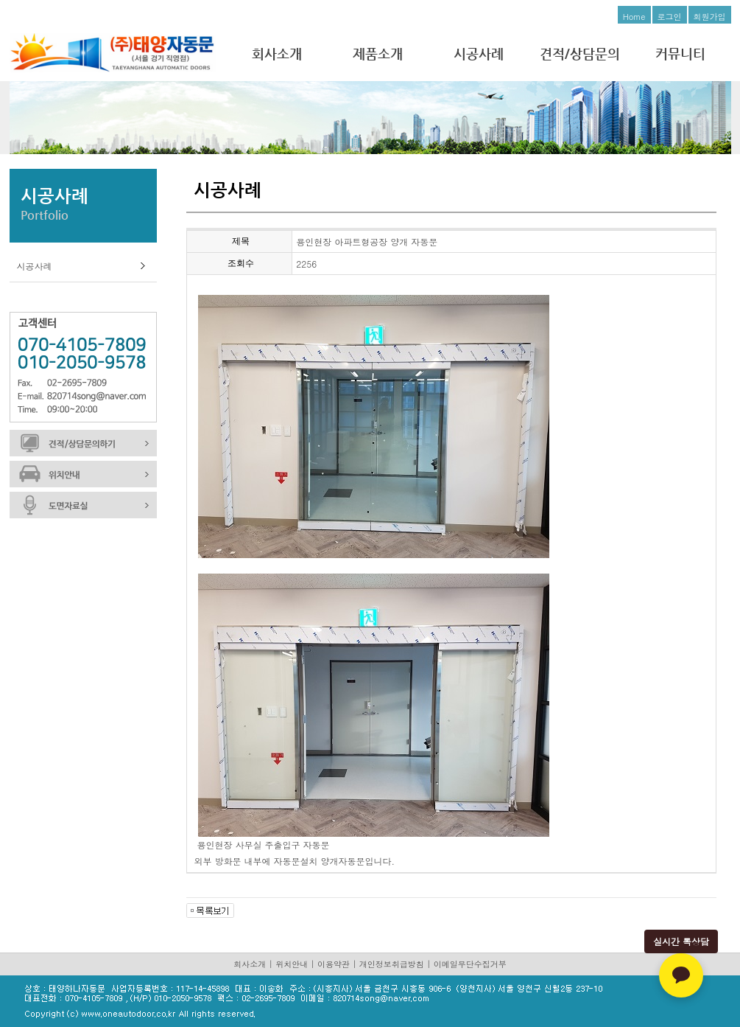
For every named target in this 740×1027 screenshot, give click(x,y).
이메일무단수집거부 (470, 963)
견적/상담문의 (580, 53)
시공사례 (479, 53)
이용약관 (333, 963)
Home (634, 16)
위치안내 (291, 963)
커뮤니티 (680, 53)
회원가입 (710, 16)
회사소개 (277, 53)
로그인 (670, 16)
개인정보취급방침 (391, 963)
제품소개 (378, 53)
